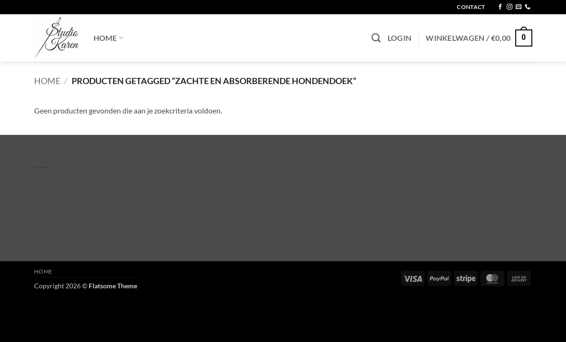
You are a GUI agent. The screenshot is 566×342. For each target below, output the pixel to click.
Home (108, 37)
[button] (400, 38)
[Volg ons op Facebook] (500, 7)
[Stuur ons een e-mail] (518, 7)
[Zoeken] (375, 38)
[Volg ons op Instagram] (509, 7)
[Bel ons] (527, 7)
